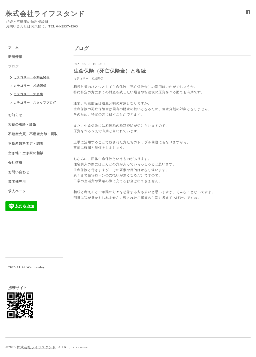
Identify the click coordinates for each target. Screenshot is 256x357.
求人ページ (17, 191)
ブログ (13, 66)
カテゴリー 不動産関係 (32, 77)
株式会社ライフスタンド (45, 13)
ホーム (13, 47)
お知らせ (15, 115)
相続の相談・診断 (22, 124)
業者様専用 (17, 182)
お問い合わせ (18, 172)
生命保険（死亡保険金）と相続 (110, 71)
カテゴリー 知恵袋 (28, 94)
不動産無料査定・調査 (26, 143)
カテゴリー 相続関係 (88, 78)
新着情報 (15, 57)
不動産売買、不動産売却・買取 (33, 134)
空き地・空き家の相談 (26, 153)
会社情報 (15, 162)
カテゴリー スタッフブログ (35, 102)
